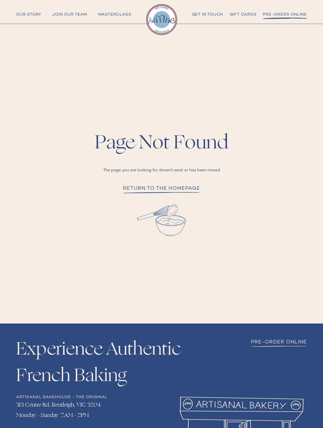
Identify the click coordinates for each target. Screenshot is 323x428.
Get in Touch (207, 15)
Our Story (28, 15)
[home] (161, 19)
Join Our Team (69, 15)
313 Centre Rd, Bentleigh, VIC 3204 (58, 404)
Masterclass (114, 15)
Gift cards (243, 15)
